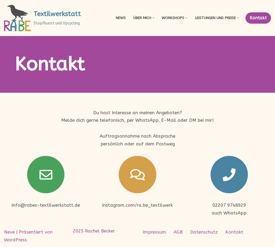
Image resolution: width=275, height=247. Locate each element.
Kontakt (258, 17)
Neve (9, 232)
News (121, 18)
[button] (153, 18)
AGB (178, 232)
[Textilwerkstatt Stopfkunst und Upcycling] (42, 18)
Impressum (154, 232)
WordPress (15, 239)
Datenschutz (204, 232)
